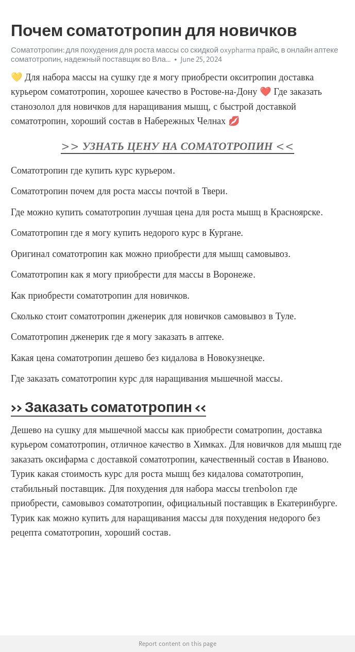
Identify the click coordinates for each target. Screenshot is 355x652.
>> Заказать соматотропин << (108, 407)
